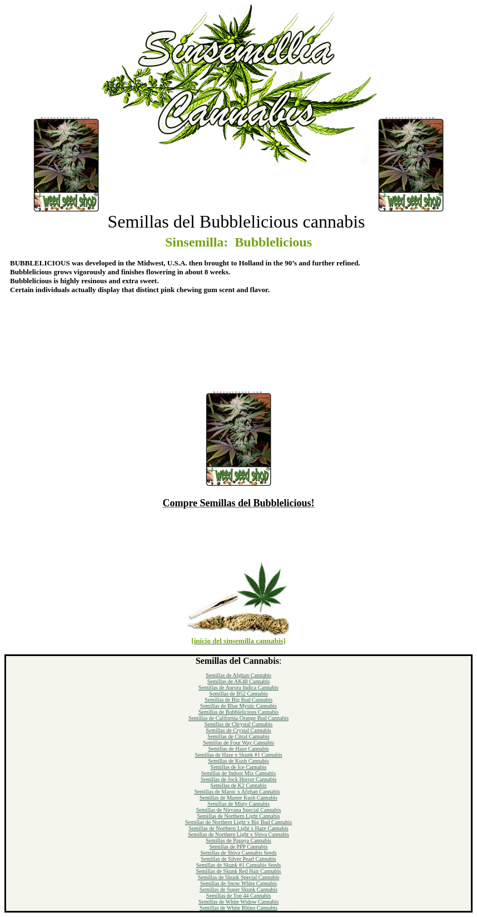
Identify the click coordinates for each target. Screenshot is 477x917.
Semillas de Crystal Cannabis (238, 730)
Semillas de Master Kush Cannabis (238, 798)
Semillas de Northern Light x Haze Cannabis (238, 828)
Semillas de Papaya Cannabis (238, 840)
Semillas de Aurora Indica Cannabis (238, 687)
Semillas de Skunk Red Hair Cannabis (238, 871)
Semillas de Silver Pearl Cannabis (238, 859)
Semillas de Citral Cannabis (238, 736)
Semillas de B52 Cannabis (238, 694)
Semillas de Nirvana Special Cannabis (238, 810)
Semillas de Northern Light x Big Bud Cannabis (238, 822)
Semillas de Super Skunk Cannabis (238, 889)
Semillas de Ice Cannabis (239, 767)
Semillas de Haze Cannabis (238, 749)
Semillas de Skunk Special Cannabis (238, 877)
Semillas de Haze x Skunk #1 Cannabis (238, 755)
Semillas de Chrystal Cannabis (239, 724)
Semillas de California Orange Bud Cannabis (238, 718)
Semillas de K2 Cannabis (239, 785)
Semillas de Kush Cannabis (238, 761)
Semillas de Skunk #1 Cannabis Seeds (238, 865)
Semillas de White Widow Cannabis (238, 902)
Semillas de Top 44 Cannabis (238, 896)
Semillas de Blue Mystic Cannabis (238, 706)
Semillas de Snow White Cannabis (238, 883)
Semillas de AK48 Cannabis (238, 681)
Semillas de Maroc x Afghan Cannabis (237, 791)
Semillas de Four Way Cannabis (238, 742)
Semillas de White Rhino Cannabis (238, 908)
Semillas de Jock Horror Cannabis (239, 779)
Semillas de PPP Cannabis (239, 847)
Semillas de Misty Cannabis (238, 804)
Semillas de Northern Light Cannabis (238, 816)
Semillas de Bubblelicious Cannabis (238, 712)
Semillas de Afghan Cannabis (238, 675)
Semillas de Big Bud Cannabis (238, 700)
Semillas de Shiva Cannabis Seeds (238, 853)
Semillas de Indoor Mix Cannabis (238, 773)
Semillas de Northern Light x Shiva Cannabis (238, 834)
